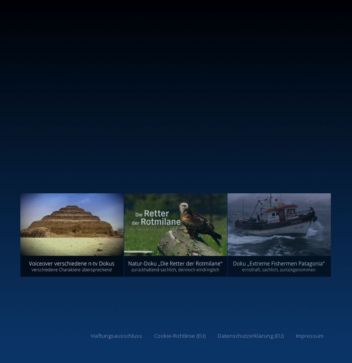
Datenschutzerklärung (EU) (251, 335)
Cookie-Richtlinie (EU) (180, 335)
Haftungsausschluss (116, 335)
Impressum (310, 335)
